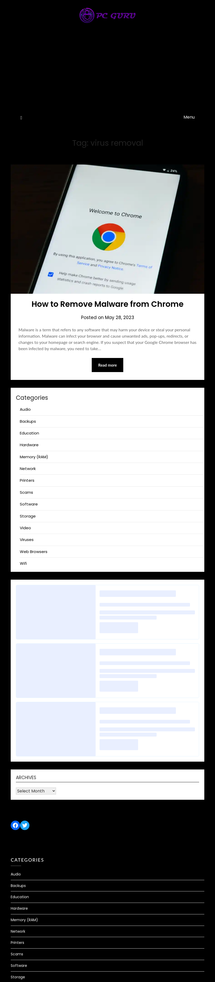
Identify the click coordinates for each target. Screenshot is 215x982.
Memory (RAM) (34, 457)
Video (25, 528)
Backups (28, 421)
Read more (107, 365)
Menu (189, 117)
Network (28, 468)
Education (29, 433)
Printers (27, 480)
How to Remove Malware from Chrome (107, 304)
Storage (28, 516)
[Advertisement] (108, 72)
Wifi (23, 563)
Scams (26, 492)
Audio (25, 409)
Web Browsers (33, 551)
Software (29, 504)
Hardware (29, 445)
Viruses (27, 539)
